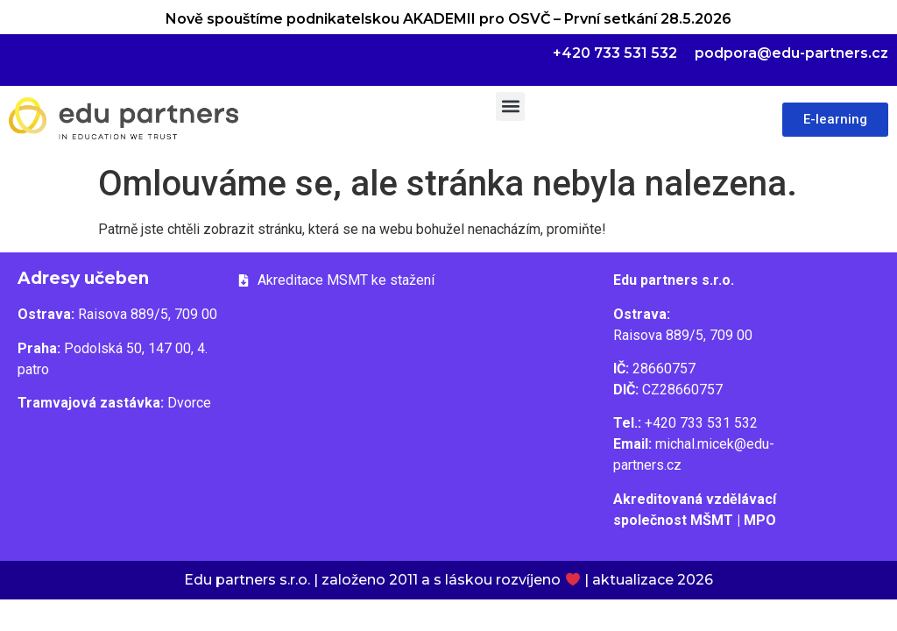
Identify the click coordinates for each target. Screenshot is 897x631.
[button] (510, 106)
